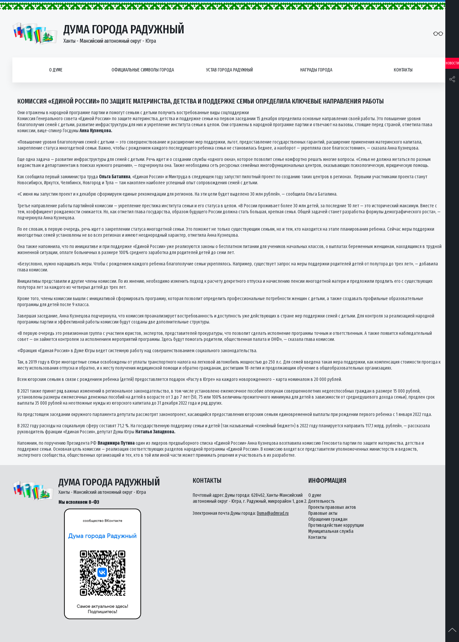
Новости (452, 63)
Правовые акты (322, 513)
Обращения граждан (327, 519)
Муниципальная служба (330, 531)
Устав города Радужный (229, 70)
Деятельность (321, 501)
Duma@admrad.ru (273, 513)
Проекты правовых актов (332, 507)
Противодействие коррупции (336, 525)
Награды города (316, 70)
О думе (55, 70)
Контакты (403, 70)
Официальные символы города (143, 70)
